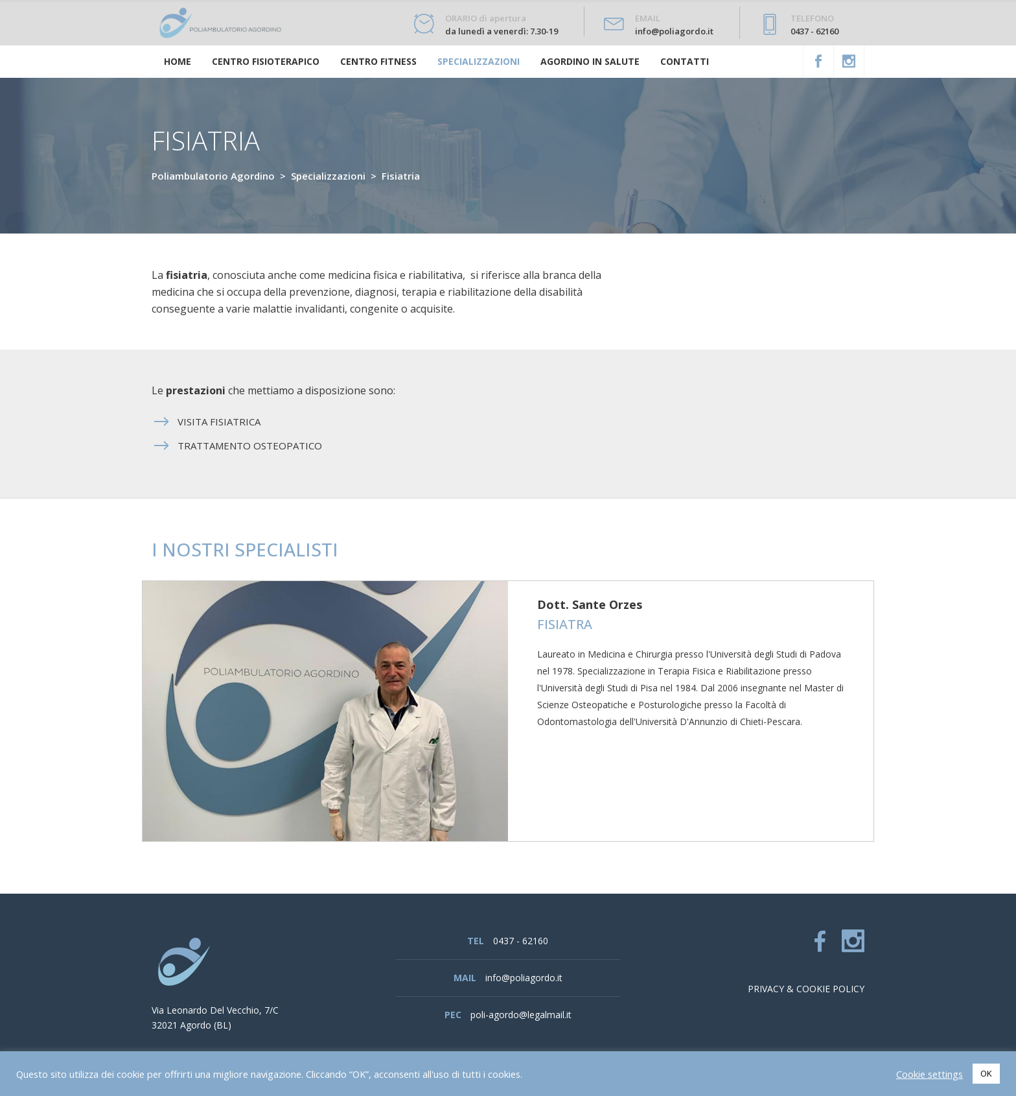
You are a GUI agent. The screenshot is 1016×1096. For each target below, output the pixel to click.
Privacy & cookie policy (806, 989)
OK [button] (986, 1073)
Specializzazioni (328, 175)
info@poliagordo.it (523, 977)
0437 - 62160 (520, 941)
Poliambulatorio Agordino (213, 175)
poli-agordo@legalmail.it (521, 1014)
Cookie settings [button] (929, 1074)
